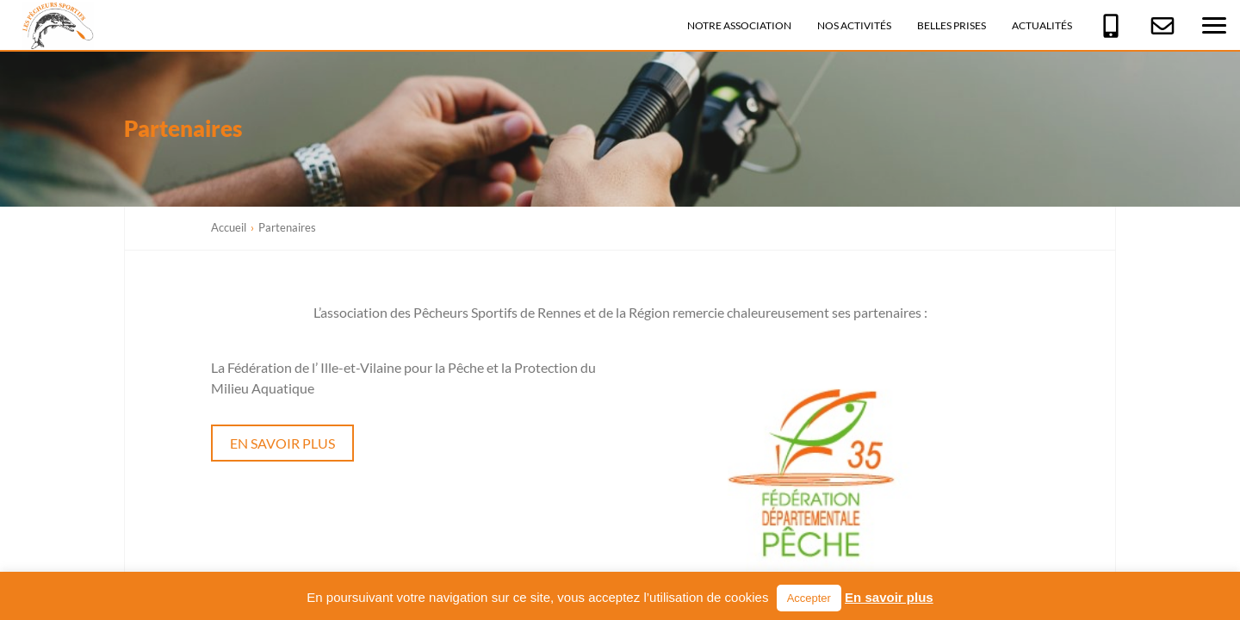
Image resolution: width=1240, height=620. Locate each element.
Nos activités (854, 25)
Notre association (739, 25)
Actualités (1042, 25)
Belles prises (951, 25)
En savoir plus (282, 443)
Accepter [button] (809, 598)
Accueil (228, 227)
